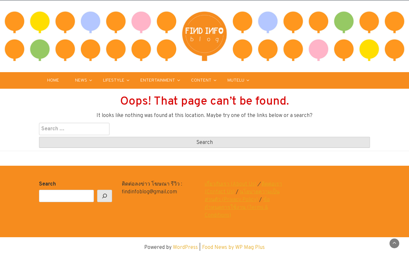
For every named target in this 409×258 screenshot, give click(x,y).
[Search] (104, 196)
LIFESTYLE (113, 80)
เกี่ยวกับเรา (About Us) (230, 184)
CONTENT (201, 80)
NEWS (81, 80)
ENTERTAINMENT (157, 80)
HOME (53, 80)
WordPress (185, 247)
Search (47, 184)
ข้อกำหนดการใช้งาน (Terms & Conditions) (237, 208)
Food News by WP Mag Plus (233, 247)
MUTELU (235, 80)
